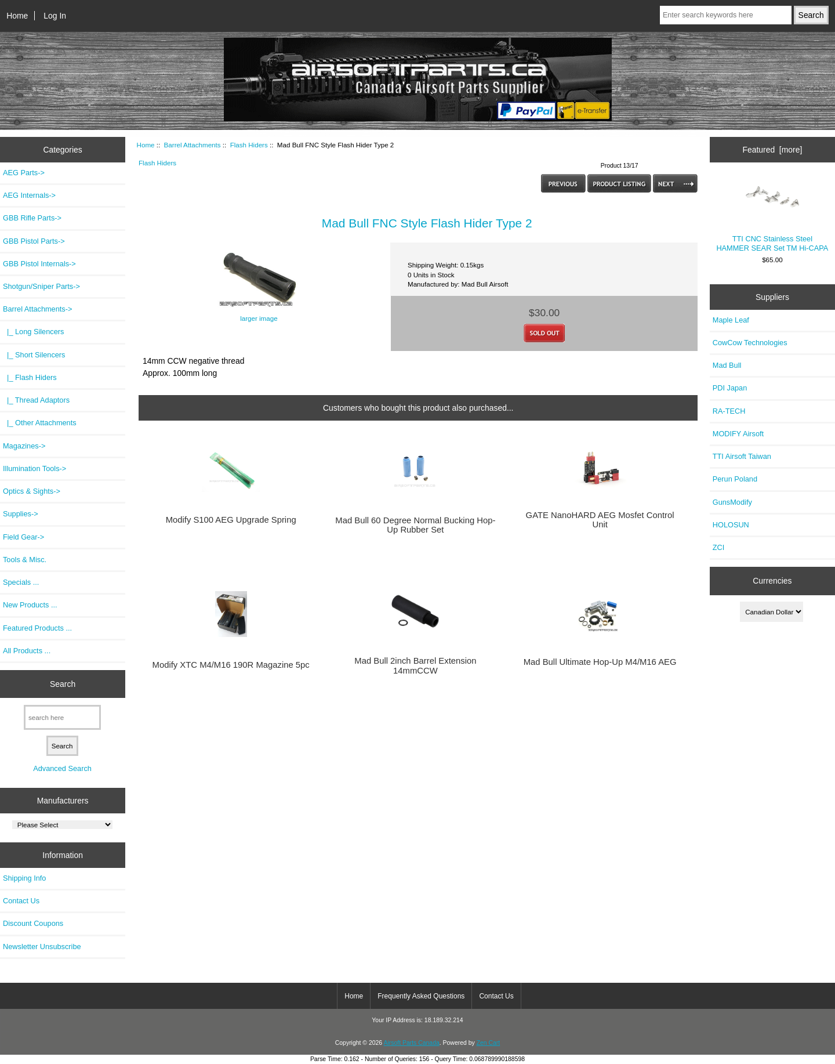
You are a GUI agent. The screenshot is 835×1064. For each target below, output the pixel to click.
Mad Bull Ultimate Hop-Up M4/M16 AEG (600, 662)
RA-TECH (729, 411)
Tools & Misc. (24, 559)
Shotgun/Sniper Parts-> (41, 286)
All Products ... (26, 650)
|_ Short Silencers (34, 354)
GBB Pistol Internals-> (39, 263)
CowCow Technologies (750, 342)
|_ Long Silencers (33, 331)
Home (17, 15)
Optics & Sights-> (31, 491)
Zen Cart (488, 1043)
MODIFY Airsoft (738, 433)
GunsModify (732, 502)
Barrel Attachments (192, 145)
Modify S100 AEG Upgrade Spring (231, 519)
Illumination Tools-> (34, 468)
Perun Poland (735, 479)
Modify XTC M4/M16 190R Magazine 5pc (231, 664)
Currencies (772, 580)
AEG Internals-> (29, 195)
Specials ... (21, 582)
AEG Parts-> (24, 172)
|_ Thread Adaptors (36, 400)
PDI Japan (730, 387)
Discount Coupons (33, 923)
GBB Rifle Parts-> (32, 217)
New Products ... (30, 604)
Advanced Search (62, 768)
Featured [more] (772, 149)
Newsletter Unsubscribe (42, 946)
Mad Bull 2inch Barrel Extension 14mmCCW (415, 665)
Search (62, 683)
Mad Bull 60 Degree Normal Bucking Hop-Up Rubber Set (415, 525)
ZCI (719, 547)
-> (37, 309)
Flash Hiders (249, 145)
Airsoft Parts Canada (411, 1043)
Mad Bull (727, 365)
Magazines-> (24, 445)
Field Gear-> (23, 537)
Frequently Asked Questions (420, 996)
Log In (54, 15)
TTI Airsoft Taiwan (742, 456)
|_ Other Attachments (40, 422)
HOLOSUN (731, 524)
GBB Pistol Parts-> (34, 241)
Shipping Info (24, 878)
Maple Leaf (731, 320)
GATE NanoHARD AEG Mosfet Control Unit (600, 520)
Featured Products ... (37, 628)
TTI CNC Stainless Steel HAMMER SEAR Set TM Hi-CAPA (772, 215)
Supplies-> (20, 513)
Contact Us (21, 900)
